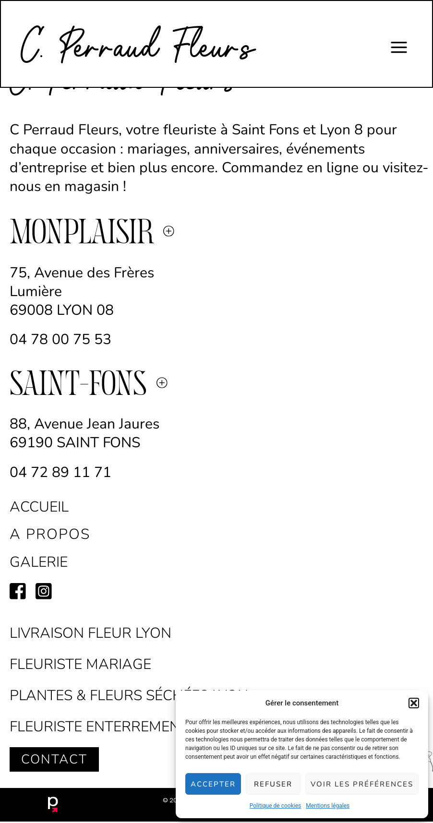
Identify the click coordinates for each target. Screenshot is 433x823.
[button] (414, 703)
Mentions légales (327, 805)
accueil (39, 507)
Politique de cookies (275, 805)
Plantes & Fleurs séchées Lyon (129, 695)
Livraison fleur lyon (90, 633)
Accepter (213, 784)
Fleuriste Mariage (80, 664)
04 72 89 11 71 (62, 472)
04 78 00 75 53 (60, 339)
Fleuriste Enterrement (99, 727)
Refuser (273, 784)
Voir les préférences (362, 784)
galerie (39, 562)
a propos (50, 534)
